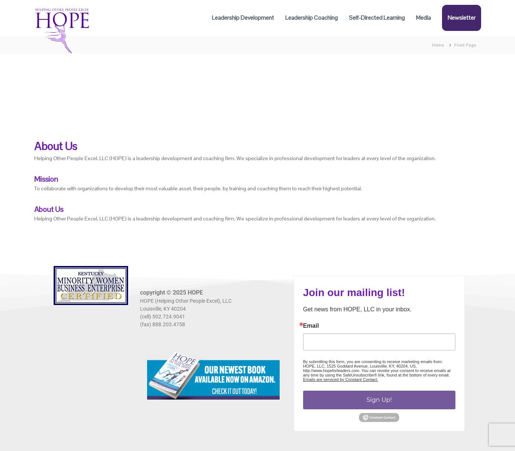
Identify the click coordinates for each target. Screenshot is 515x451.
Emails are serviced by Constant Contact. (340, 379)
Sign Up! (379, 399)
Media (423, 18)
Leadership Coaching (311, 18)
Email (311, 326)
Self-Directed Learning (377, 18)
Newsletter (462, 18)
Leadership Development (243, 18)
